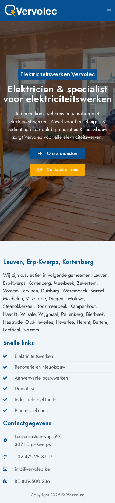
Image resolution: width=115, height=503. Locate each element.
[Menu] (109, 10)
